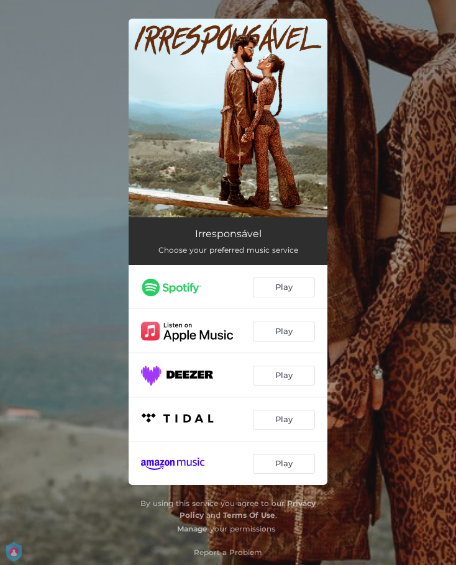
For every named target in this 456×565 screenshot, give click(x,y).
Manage (192, 528)
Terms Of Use (249, 515)
